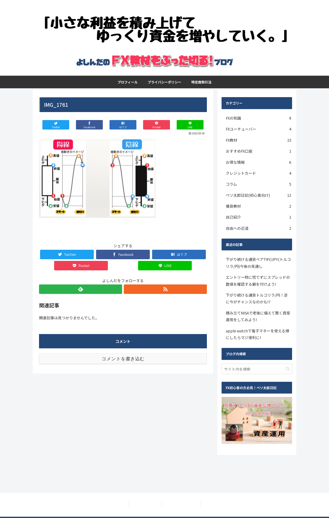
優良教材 (258, 206)
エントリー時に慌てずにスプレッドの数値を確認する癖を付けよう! (258, 280)
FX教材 (258, 140)
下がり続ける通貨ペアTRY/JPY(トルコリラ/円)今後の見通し (258, 262)
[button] (287, 368)
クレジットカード (258, 173)
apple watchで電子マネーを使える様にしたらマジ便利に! (257, 334)
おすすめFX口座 (258, 151)
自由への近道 (258, 228)
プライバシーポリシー (144, 504)
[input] (257, 369)
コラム (258, 184)
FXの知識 (258, 118)
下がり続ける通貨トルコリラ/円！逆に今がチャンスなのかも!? (257, 298)
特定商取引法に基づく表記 (181, 504)
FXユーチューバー (258, 129)
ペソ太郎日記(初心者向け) (258, 195)
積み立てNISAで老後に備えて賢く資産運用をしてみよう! (258, 316)
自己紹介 (258, 217)
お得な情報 (258, 162)
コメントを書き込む (123, 358)
